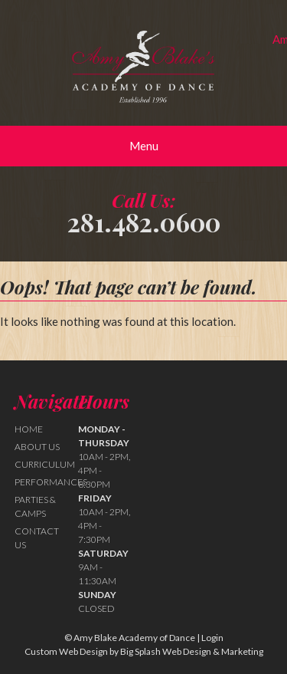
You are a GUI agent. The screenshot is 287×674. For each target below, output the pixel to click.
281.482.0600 (143, 221)
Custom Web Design (66, 651)
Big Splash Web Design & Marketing (191, 651)
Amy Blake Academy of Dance (144, 67)
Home (29, 429)
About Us (37, 446)
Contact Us (37, 538)
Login (212, 637)
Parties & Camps (35, 506)
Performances (51, 482)
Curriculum (45, 464)
